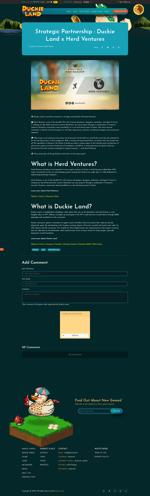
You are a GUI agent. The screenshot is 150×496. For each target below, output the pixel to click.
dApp (56, 196)
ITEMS (43, 461)
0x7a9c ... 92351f (36, 2)
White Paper (84, 12)
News (75, 12)
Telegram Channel (70, 244)
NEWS (24, 469)
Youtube (58, 244)
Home (68, 12)
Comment (25, 289)
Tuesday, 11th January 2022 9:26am (41, 46)
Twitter (41, 196)
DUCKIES (44, 453)
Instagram (49, 244)
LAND (24, 461)
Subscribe (116, 411)
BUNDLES (44, 465)
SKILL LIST (26, 473)
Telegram (49, 196)
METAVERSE (27, 465)
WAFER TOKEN (28, 453)
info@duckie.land (70, 453)
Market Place (97, 12)
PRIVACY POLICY (102, 457)
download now (120, 11)
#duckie (35, 249)
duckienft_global (81, 461)
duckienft (71, 457)
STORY (25, 457)
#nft (43, 249)
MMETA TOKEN (28, 449)
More (106, 12)
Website (34, 196)
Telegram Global (84, 244)
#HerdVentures (54, 249)
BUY (55, 2)
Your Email (26, 279)
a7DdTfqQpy (71, 465)
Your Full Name (28, 269)
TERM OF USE (101, 453)
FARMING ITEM (28, 477)
